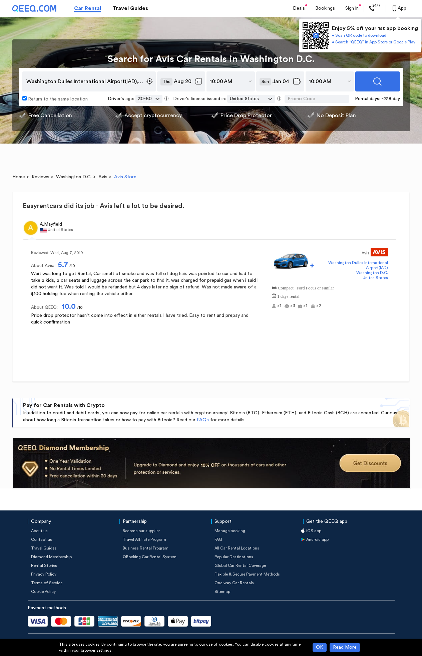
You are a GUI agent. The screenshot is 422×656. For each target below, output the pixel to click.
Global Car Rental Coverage (240, 566)
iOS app (313, 531)
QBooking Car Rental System (149, 557)
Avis (102, 177)
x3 (292, 305)
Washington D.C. (74, 177)
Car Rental (87, 8)
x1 (279, 305)
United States (375, 278)
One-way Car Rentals (234, 583)
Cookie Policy (43, 592)
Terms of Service (46, 583)
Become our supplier (141, 531)
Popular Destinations (234, 557)
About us (39, 531)
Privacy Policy (43, 574)
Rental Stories (44, 566)
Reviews (40, 177)
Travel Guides (130, 8)
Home (18, 177)
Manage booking (230, 531)
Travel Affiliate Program (144, 539)
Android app (317, 539)
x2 (318, 305)
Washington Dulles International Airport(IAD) (358, 265)
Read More (345, 647)
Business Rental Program (145, 548)
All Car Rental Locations (237, 548)
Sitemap (222, 592)
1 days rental (288, 295)
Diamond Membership (51, 557)
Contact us (41, 539)
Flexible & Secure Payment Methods (247, 574)
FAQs (203, 420)
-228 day (390, 98)
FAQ (218, 539)
